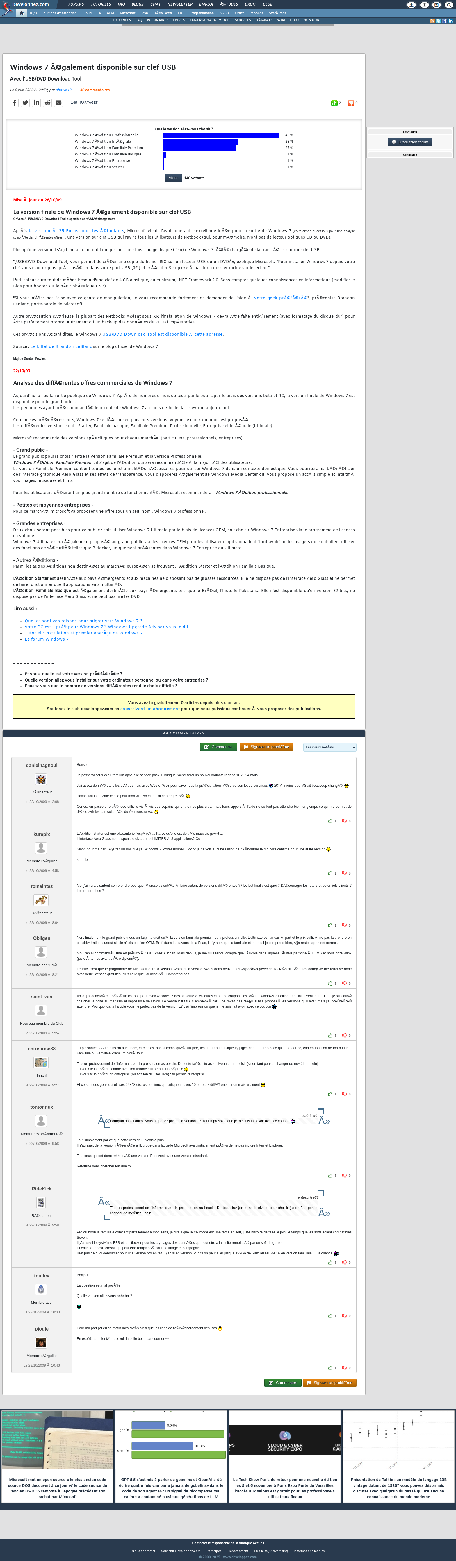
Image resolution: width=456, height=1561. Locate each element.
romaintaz (42, 897)
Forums (76, 4)
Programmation (201, 13)
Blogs (137, 4)
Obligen (42, 949)
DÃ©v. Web (163, 13)
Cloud (87, 13)
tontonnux (41, 1118)
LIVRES (179, 20)
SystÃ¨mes (277, 13)
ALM (110, 13)
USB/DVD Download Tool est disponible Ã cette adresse (162, 338)
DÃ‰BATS (264, 20)
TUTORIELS (121, 20)
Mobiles (256, 13)
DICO (294, 20)
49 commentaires (95, 94)
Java (144, 13)
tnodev (41, 1286)
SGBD (224, 13)
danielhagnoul (41, 776)
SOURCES (243, 20)
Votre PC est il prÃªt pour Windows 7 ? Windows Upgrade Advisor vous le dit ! (108, 631)
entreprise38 (42, 1059)
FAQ (121, 4)
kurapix (41, 845)
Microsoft (127, 13)
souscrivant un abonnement (150, 713)
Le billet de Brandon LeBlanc (61, 350)
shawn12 (63, 93)
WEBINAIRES (157, 20)
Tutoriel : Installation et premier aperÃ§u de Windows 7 (84, 637)
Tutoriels (100, 4)
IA (99, 13)
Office (240, 13)
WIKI (281, 20)
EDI (181, 13)
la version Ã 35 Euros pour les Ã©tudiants (76, 235)
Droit (250, 4)
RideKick (41, 1199)
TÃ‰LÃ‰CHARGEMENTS (209, 20)
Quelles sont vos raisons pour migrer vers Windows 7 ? (83, 625)
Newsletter (180, 4)
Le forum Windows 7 (47, 643)
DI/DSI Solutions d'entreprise (53, 13)
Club (267, 4)
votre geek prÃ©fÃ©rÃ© (280, 302)
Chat (155, 4)
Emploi (206, 4)
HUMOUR (311, 20)
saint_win (41, 1007)
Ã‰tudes (228, 4)
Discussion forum (410, 142)
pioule (42, 1340)
